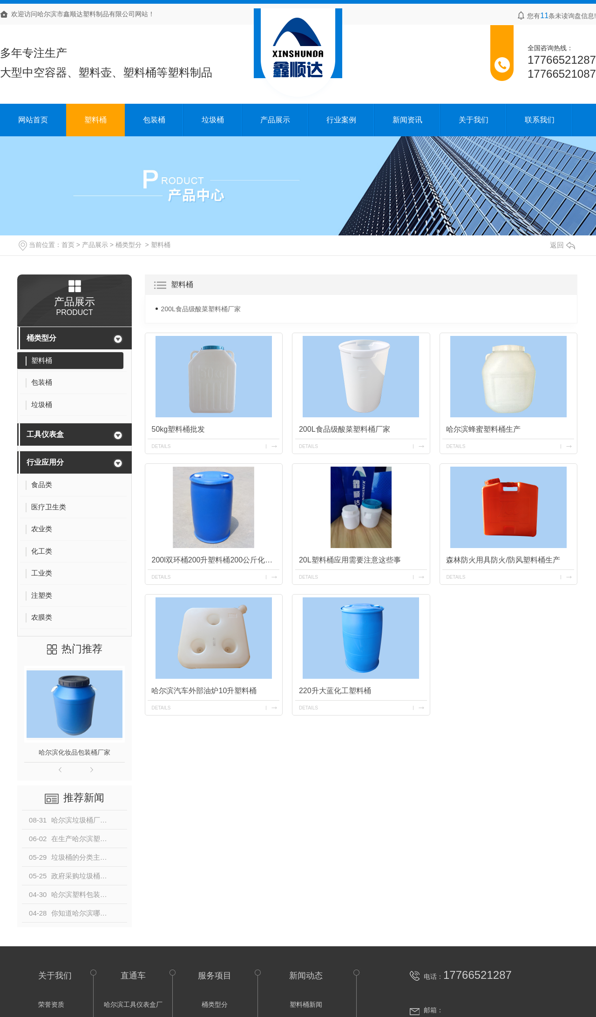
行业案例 (341, 120)
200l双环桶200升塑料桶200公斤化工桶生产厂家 (215, 560)
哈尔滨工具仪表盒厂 (133, 1004)
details (161, 446)
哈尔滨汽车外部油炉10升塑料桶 (204, 691)
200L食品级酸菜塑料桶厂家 (201, 309)
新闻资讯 (407, 120)
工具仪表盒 (45, 434)
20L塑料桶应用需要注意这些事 (350, 560)
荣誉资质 (51, 1004)
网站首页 (33, 120)
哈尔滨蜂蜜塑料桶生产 (484, 429)
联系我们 (540, 120)
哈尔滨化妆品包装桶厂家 (74, 752)
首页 (67, 244)
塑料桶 (95, 120)
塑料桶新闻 (306, 1004)
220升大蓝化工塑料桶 (335, 691)
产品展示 (275, 120)
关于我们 (473, 120)
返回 (562, 245)
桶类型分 (128, 244)
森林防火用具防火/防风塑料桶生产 (503, 560)
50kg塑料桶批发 (178, 429)
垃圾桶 (213, 120)
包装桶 (154, 120)
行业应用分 (45, 462)
